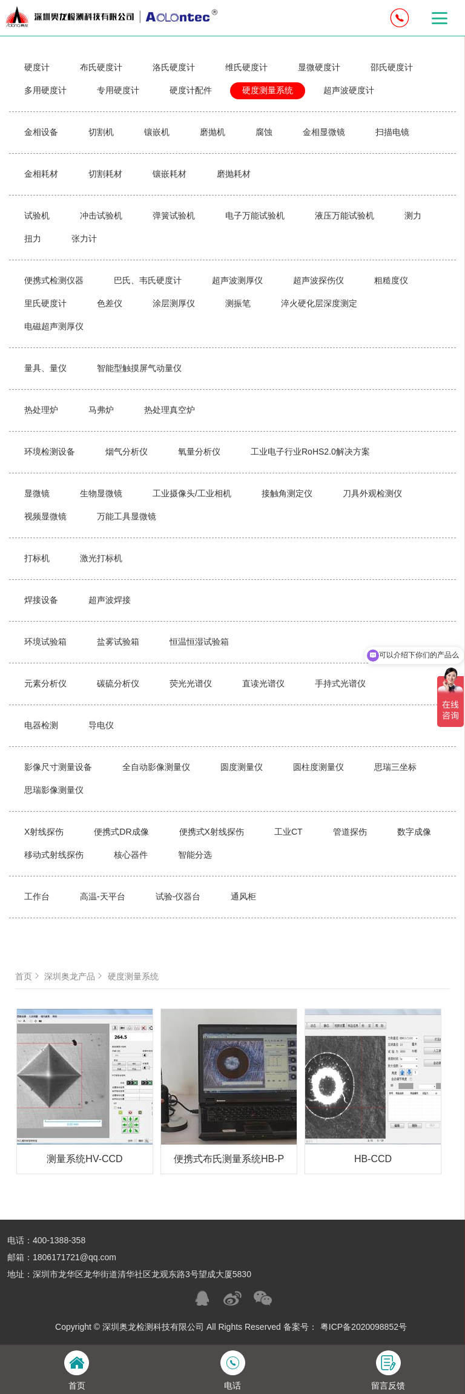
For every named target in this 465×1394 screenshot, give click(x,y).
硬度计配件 (191, 90)
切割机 (101, 132)
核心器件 (131, 855)
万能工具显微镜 (126, 516)
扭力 (32, 238)
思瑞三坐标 (395, 767)
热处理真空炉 (169, 410)
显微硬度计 (319, 67)
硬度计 (37, 67)
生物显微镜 (101, 493)
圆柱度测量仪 (318, 767)
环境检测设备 (49, 451)
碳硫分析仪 (118, 683)
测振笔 (238, 303)
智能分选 (195, 855)
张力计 (84, 238)
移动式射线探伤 (54, 855)
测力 (412, 215)
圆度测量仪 (241, 767)
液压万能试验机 (344, 215)
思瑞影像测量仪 (54, 790)
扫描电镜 (392, 132)
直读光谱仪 (263, 683)
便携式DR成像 (121, 832)
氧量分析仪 (199, 451)
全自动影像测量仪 (156, 767)
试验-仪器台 (178, 896)
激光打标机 (101, 558)
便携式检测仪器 (54, 280)
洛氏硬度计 (174, 67)
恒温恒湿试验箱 (199, 641)
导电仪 (101, 725)
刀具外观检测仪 (372, 493)
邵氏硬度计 (392, 67)
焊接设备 (41, 600)
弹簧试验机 (174, 215)
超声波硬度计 (348, 90)
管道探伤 (350, 832)
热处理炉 (41, 410)
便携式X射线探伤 (211, 832)
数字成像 (414, 832)
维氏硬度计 (246, 67)
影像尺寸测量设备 (58, 767)
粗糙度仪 (391, 280)
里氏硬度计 (45, 303)
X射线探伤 (44, 832)
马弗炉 (101, 410)
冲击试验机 (101, 215)
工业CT (288, 832)
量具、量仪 (45, 368)
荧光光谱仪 (191, 683)
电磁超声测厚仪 (54, 326)
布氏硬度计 (101, 67)
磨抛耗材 (234, 174)
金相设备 (41, 132)
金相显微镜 (324, 132)
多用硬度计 (45, 90)
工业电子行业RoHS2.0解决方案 (310, 451)
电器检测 (41, 725)
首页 (28, 976)
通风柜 (243, 896)
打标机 (37, 558)
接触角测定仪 (287, 493)
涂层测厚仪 (174, 303)
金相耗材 (41, 174)
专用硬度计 (118, 90)
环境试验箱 (45, 641)
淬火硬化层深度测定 (319, 303)
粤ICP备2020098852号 (363, 1327)
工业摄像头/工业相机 (192, 493)
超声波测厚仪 (237, 280)
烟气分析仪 (126, 451)
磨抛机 (212, 132)
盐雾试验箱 (118, 641)
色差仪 (109, 303)
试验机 (37, 215)
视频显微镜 (45, 516)
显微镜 (37, 493)
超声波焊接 (109, 600)
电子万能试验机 (255, 215)
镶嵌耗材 (169, 174)
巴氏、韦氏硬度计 (148, 280)
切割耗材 (105, 174)
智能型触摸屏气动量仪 (139, 368)
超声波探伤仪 (318, 280)
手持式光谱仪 (340, 683)
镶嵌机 (157, 132)
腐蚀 (264, 132)
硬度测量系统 (267, 90)
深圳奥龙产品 (74, 976)
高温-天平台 (102, 896)
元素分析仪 (45, 683)
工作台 (37, 896)
